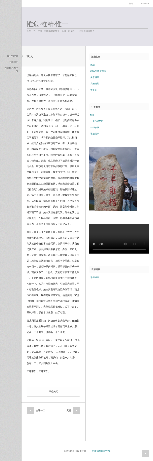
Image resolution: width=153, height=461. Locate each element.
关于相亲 (94, 77)
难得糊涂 (94, 277)
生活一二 (40, 410)
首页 (131, 3)
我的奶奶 (94, 83)
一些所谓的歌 (96, 121)
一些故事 (94, 127)
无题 (68, 410)
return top (145, 453)
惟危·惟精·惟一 (47, 24)
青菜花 (93, 90)
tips (92, 115)
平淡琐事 (13, 61)
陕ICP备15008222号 (101, 451)
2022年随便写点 (98, 71)
